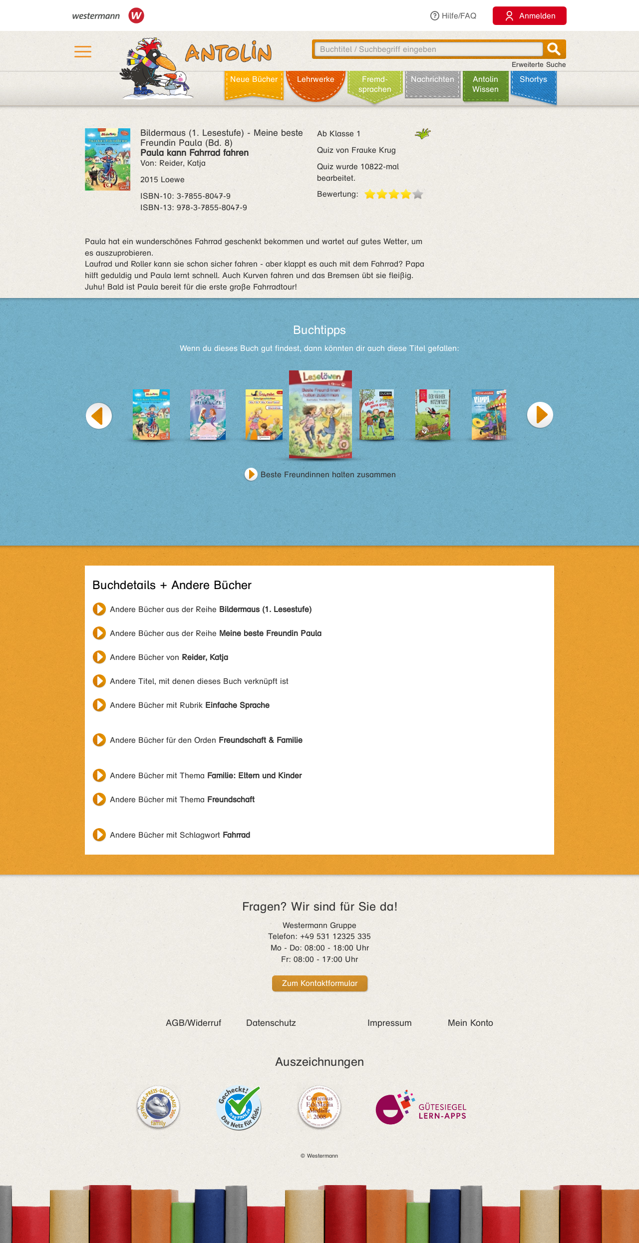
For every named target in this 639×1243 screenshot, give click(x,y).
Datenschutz (271, 1022)
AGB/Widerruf (193, 1022)
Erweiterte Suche (539, 64)
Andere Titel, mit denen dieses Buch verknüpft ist (199, 681)
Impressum (389, 1022)
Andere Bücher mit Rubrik (190, 705)
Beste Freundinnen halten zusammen (328, 474)
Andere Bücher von (169, 657)
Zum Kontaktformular (319, 983)
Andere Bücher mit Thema (206, 775)
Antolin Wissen (485, 84)
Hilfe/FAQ (452, 15)
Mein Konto (470, 1022)
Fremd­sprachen (374, 84)
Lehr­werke (315, 79)
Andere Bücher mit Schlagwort (180, 835)
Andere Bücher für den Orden (206, 740)
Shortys (533, 79)
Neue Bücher (254, 79)
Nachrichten (432, 79)
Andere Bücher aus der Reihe (211, 609)
